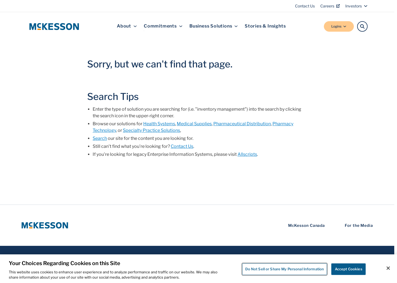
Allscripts (247, 154)
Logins (338, 26)
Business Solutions (213, 26)
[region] (198, 268)
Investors (356, 6)
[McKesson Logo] (44, 225)
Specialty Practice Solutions (151, 130)
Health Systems (159, 123)
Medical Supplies (194, 123)
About (127, 26)
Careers (330, 6)
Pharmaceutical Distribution (242, 123)
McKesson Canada (306, 225)
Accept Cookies (348, 269)
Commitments (163, 26)
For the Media (359, 225)
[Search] (362, 26)
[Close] (388, 268)
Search (100, 138)
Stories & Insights (265, 26)
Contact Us (305, 6)
